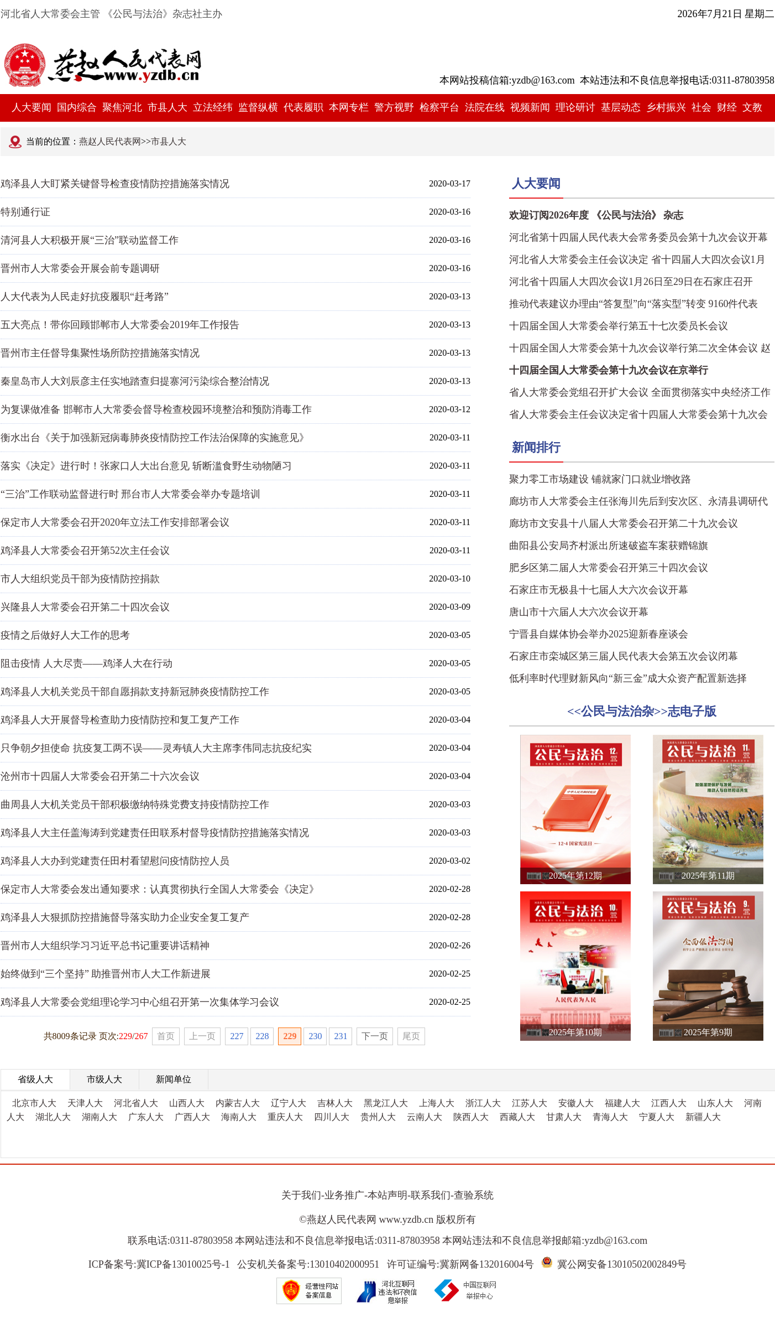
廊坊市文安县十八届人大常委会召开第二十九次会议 (623, 523)
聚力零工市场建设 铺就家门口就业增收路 (600, 479)
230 (315, 1036)
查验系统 (474, 1195)
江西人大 (669, 1103)
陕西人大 (471, 1117)
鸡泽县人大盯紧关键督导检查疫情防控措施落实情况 (115, 183)
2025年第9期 (708, 1032)
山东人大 (715, 1103)
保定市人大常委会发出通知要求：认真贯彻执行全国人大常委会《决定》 (160, 889)
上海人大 (436, 1103)
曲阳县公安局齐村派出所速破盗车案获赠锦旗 (608, 545)
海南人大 (238, 1117)
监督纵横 (258, 107)
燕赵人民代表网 (110, 141)
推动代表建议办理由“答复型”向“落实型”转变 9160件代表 (633, 303)
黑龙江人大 (386, 1103)
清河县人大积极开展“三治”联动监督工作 (90, 240)
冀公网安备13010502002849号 (622, 1264)
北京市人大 (34, 1103)
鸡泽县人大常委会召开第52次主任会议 (85, 550)
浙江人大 (483, 1103)
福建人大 (622, 1103)
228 (262, 1036)
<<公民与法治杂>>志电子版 (641, 711)
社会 (701, 107)
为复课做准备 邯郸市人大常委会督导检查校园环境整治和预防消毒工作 (156, 409)
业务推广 (344, 1195)
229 (289, 1036)
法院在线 (485, 107)
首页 (166, 1036)
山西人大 (187, 1103)
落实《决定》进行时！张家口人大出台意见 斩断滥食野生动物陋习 (146, 465)
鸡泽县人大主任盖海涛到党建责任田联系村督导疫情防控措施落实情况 (155, 832)
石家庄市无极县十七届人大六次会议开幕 (598, 589)
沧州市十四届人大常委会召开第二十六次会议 (100, 776)
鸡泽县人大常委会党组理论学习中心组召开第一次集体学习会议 (140, 1002)
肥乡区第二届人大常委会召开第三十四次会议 (608, 567)
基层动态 (621, 107)
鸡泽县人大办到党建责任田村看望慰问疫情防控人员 (115, 860)
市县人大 (167, 107)
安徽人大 (576, 1103)
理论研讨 (575, 107)
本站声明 (387, 1195)
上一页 (202, 1036)
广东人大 (146, 1117)
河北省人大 (136, 1103)
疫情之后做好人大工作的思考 (65, 635)
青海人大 (610, 1117)
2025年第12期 (575, 875)
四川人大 (331, 1117)
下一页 (375, 1036)
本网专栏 (349, 107)
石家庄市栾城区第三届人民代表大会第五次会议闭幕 (623, 656)
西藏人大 (517, 1117)
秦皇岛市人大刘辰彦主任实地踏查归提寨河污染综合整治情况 (135, 381)
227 (236, 1036)
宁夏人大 (656, 1117)
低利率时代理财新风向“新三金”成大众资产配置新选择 (628, 678)
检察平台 (439, 107)
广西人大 (192, 1117)
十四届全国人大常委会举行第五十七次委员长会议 (618, 325)
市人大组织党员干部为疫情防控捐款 (80, 578)
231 (340, 1036)
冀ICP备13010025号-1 (183, 1264)
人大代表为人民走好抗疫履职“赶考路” (85, 296)
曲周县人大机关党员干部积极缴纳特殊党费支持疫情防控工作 (135, 804)
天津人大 (85, 1103)
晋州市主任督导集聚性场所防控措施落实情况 (100, 353)
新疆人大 (703, 1117)
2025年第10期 (575, 1032)
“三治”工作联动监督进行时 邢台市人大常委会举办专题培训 (130, 494)
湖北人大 (53, 1117)
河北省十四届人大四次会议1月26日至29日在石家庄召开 (631, 281)
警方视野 (394, 107)
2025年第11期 (708, 875)
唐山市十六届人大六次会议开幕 (578, 612)
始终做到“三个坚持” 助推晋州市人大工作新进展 (106, 973)
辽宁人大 (288, 1103)
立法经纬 (213, 107)
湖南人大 (99, 1117)
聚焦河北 (122, 107)
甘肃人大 (564, 1117)
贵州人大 (378, 1117)
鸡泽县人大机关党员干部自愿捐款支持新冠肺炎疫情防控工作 (135, 691)
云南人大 (424, 1117)
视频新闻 (530, 107)
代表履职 (303, 107)
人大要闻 (31, 107)
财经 (727, 107)
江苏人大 (529, 1103)
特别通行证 (25, 211)
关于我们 (301, 1195)
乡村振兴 (666, 107)
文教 (752, 107)
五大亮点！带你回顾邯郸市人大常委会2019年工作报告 (120, 324)
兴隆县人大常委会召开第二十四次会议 (85, 607)
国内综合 (77, 107)
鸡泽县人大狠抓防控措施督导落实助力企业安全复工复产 (125, 917)
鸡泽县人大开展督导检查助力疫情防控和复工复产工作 (120, 719)
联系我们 (431, 1195)
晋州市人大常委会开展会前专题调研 (80, 268)
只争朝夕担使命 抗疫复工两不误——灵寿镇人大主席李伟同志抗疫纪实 (156, 748)
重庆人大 (285, 1117)
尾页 (411, 1036)
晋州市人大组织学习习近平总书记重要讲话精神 (105, 945)
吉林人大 (335, 1103)
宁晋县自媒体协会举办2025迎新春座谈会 (598, 634)
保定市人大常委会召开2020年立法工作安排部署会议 (115, 522)
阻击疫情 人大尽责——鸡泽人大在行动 (86, 663)
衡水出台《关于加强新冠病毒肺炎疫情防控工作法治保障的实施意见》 (155, 437)
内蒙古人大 (238, 1103)
